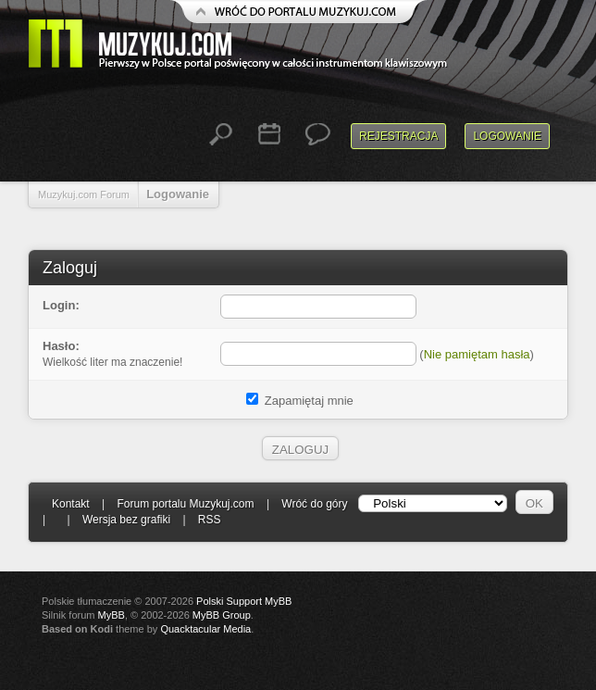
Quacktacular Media (205, 628)
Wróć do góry (314, 503)
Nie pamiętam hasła (477, 354)
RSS (209, 519)
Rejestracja (398, 136)
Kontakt (71, 503)
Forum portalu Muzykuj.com (186, 503)
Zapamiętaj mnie (300, 401)
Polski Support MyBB (244, 601)
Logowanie (507, 136)
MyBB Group (221, 615)
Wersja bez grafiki (126, 519)
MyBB (111, 615)
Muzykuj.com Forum (84, 194)
